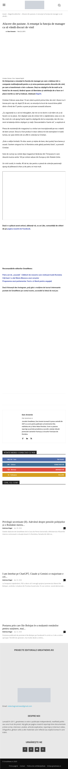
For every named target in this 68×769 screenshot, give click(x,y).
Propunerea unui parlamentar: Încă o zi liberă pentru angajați (27, 281)
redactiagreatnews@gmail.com (20, 706)
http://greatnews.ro (27, 418)
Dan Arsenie (12, 31)
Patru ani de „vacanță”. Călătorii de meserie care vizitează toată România (32, 275)
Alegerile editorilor (14, 14)
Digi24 (38, 94)
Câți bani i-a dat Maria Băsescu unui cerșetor (20, 278)
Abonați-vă (60, 470)
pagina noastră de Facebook (18, 229)
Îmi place (60, 459)
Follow (61, 475)
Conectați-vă (59, 464)
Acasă (4, 14)
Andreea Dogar (7, 528)
